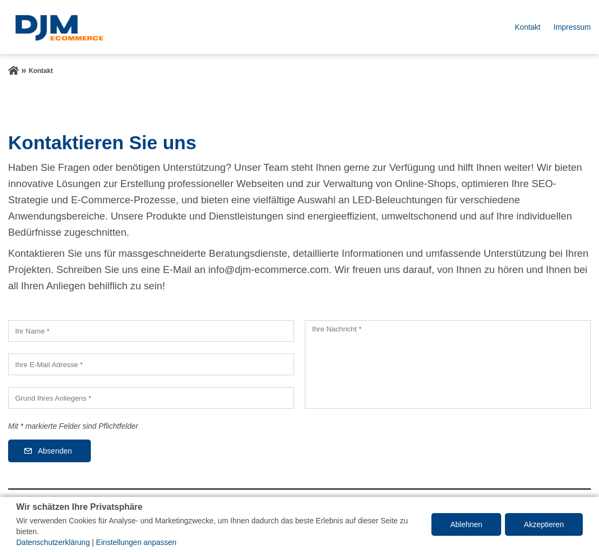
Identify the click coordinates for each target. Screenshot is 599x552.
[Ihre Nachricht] (448, 364)
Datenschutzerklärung (53, 542)
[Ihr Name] (151, 331)
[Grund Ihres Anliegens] (151, 398)
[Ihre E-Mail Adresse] (151, 364)
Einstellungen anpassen (136, 542)
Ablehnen (466, 524)
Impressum (572, 27)
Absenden (55, 451)
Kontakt (527, 27)
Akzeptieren (544, 524)
